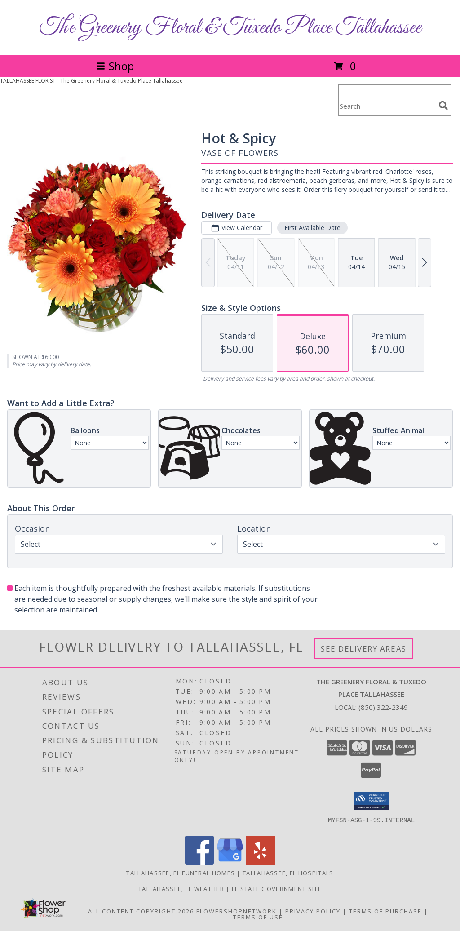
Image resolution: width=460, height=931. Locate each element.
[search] (443, 106)
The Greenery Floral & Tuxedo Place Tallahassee (230, 27)
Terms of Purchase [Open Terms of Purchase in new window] (385, 911)
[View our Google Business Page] (230, 862)
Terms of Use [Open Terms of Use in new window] (258, 917)
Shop (115, 65)
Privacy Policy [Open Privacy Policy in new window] (313, 911)
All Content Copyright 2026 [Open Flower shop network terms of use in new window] (141, 911)
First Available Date (312, 227)
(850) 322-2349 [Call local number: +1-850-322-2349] (383, 707)
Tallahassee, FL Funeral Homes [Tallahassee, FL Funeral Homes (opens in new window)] (180, 873)
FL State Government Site (277, 889)
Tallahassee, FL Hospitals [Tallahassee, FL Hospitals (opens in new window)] (288, 873)
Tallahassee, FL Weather (181, 889)
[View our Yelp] (260, 862)
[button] (371, 801)
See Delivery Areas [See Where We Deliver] (364, 648)
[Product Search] (387, 105)
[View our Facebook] (199, 862)
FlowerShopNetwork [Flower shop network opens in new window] (236, 911)
